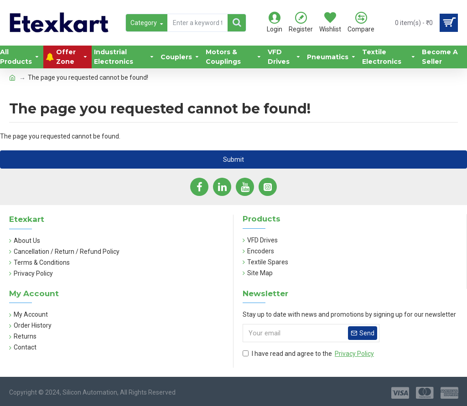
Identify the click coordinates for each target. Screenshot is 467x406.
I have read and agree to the (309, 354)
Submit (233, 159)
